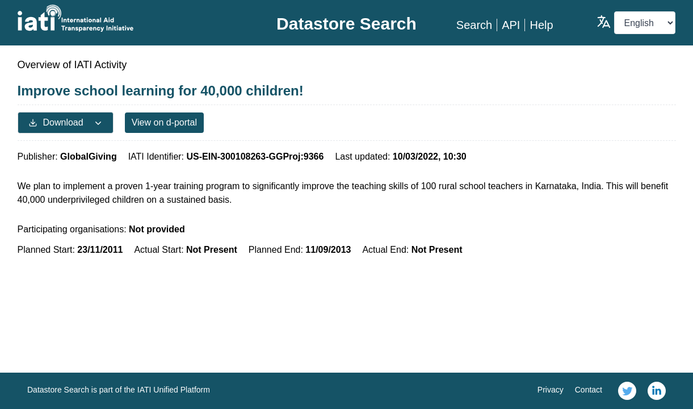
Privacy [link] (550, 389)
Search (474, 25)
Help (541, 25)
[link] (627, 391)
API (511, 25)
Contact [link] (588, 389)
